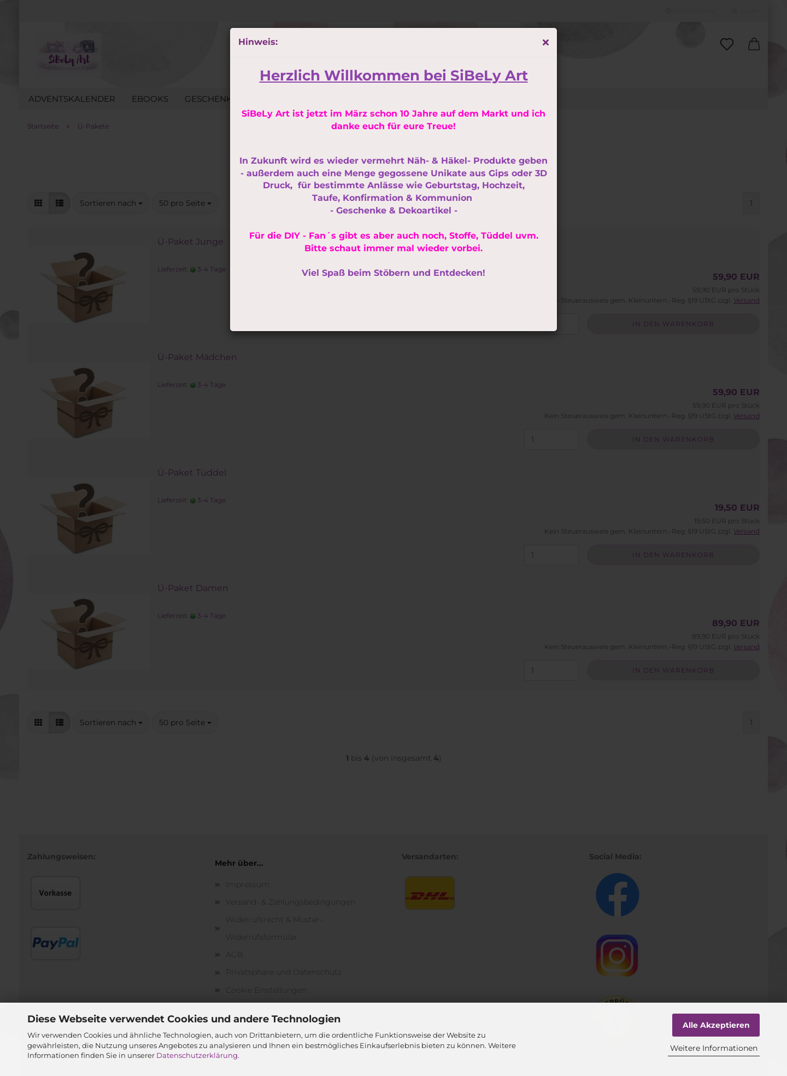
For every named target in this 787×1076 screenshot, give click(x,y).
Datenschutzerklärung (197, 1055)
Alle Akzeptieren (716, 1025)
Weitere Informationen (713, 1048)
